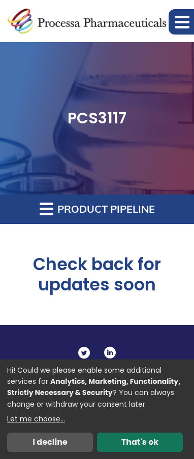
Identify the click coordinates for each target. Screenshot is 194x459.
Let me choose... (36, 419)
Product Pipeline (97, 208)
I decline (50, 442)
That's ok (140, 442)
